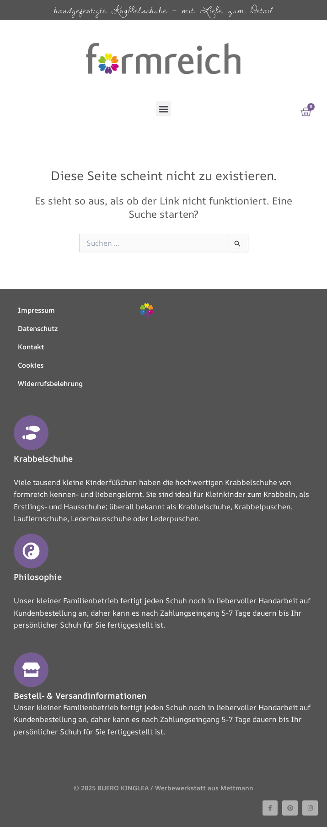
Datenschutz (38, 328)
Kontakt (31, 347)
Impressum (36, 310)
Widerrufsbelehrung (50, 383)
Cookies (30, 365)
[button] (163, 108)
